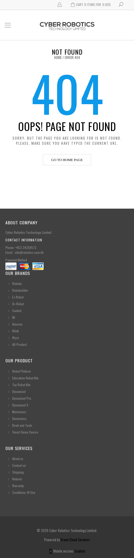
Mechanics (19, 411)
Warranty (18, 485)
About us (17, 458)
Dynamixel (19, 391)
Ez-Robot (18, 297)
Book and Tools (22, 425)
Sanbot (16, 310)
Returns (17, 479)
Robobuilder (20, 290)
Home (58, 57)
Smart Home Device (25, 432)
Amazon (17, 324)
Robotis (17, 283)
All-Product (19, 344)
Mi (13, 317)
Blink (15, 331)
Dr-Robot (18, 303)
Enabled (80, 551)
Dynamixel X (20, 405)
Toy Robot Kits (21, 384)
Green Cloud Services (75, 539)
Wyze (15, 337)
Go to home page (67, 160)
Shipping (18, 472)
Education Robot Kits (25, 378)
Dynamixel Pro (21, 398)
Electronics (19, 418)
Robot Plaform (22, 371)
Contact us (19, 465)
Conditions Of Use (23, 492)
